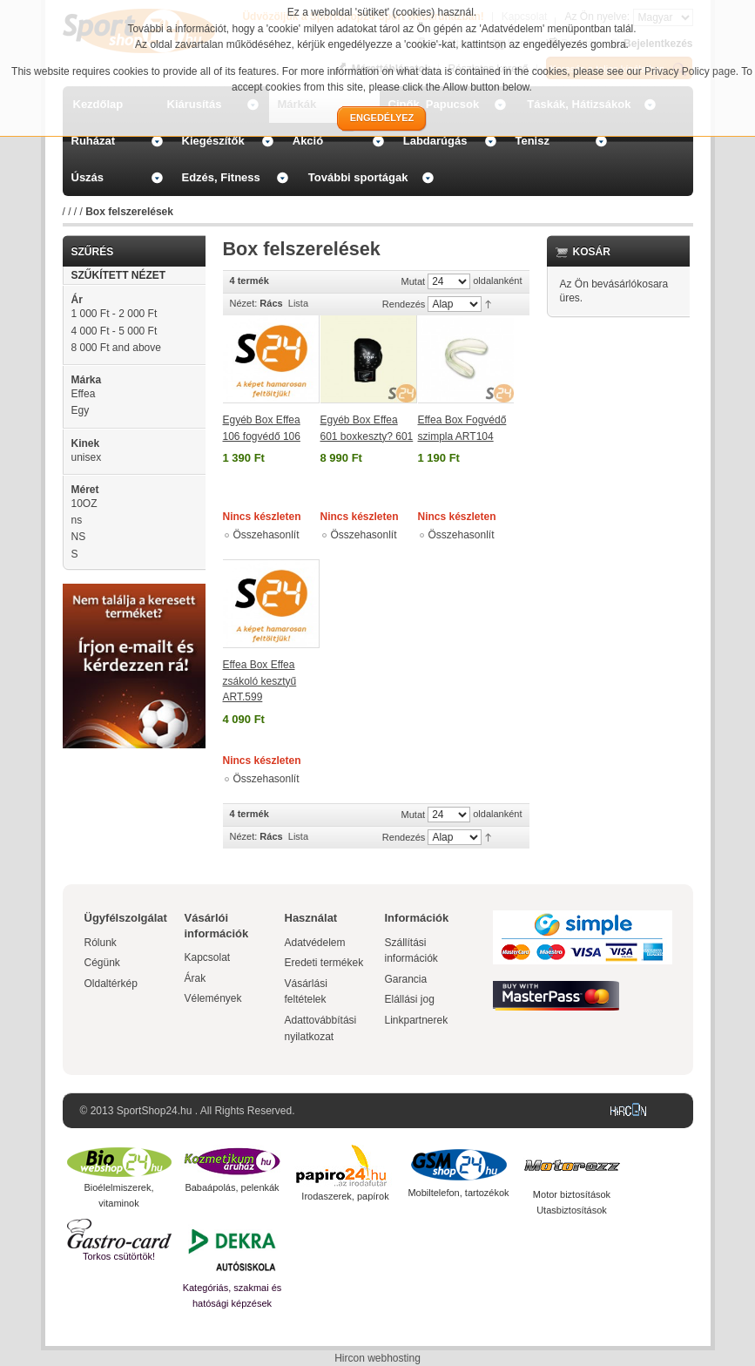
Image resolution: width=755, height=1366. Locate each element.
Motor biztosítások (571, 1194)
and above (116, 348)
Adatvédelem (315, 943)
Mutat (413, 281)
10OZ (84, 503)
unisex (86, 457)
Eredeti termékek (324, 963)
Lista (298, 303)
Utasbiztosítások (571, 1210)
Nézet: (244, 303)
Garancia (406, 979)
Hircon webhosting (377, 1358)
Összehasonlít (266, 535)
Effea (83, 394)
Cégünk (102, 963)
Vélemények (213, 998)
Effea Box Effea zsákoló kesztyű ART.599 (260, 681)
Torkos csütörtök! (119, 1256)
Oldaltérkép (111, 983)
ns (77, 520)
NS (78, 537)
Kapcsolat (208, 957)
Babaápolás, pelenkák (232, 1187)
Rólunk (100, 943)
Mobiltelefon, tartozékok (458, 1192)
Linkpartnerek (416, 1020)
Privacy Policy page (690, 71)
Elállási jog (410, 999)
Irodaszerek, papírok (344, 1196)
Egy (80, 410)
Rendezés (404, 304)
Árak (195, 978)
